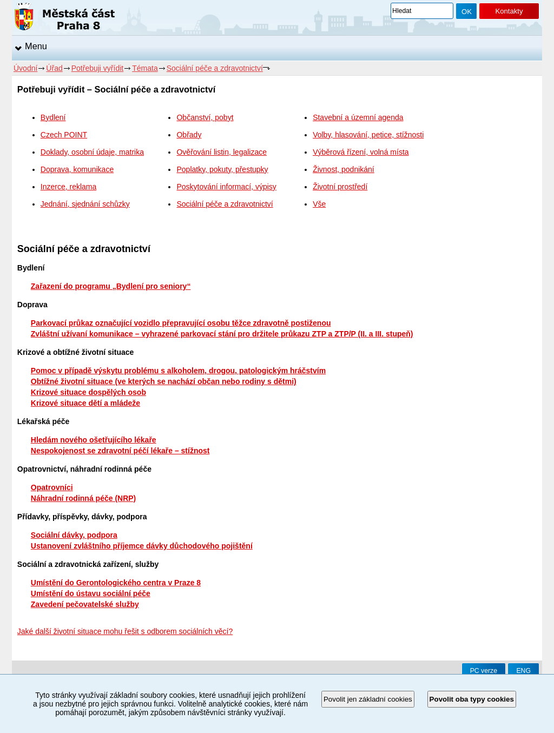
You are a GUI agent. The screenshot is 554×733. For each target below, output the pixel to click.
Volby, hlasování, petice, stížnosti (368, 134)
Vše (319, 204)
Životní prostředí (340, 186)
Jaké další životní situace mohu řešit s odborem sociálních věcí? (125, 631)
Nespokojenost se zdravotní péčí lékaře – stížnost (120, 450)
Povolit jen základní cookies (368, 699)
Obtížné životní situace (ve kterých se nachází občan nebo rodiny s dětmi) (163, 381)
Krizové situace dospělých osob (88, 392)
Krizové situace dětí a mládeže (85, 403)
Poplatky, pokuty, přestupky (222, 169)
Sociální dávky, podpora (74, 535)
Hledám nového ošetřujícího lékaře (93, 439)
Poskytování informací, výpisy (226, 186)
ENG (523, 671)
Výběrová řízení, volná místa (360, 152)
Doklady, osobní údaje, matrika (92, 152)
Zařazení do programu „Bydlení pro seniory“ (111, 286)
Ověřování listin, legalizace (221, 152)
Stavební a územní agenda (358, 117)
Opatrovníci (52, 487)
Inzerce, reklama (68, 186)
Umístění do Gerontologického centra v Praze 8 (116, 582)
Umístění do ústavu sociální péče (90, 593)
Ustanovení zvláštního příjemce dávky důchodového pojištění (142, 546)
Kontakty (509, 11)
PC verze (483, 671)
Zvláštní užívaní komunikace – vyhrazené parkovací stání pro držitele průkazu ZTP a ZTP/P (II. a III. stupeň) (222, 333)
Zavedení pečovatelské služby (85, 604)
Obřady (188, 134)
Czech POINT (64, 134)
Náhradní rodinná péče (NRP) (83, 498)
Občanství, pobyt (204, 117)
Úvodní (25, 68)
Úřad (54, 68)
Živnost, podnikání (343, 169)
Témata (144, 68)
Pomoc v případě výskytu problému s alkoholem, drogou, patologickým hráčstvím (178, 370)
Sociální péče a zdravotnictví (215, 68)
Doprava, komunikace (77, 169)
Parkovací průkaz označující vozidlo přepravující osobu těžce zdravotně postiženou (181, 323)
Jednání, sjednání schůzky (85, 204)
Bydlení (53, 117)
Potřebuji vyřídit (97, 68)
